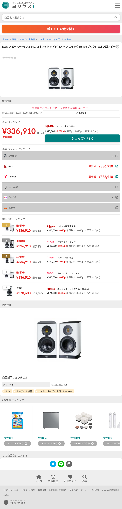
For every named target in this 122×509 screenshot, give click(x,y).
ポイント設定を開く (61, 29)
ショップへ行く (82, 138)
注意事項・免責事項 (57, 490)
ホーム (5, 39)
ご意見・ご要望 (28, 490)
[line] (61, 464)
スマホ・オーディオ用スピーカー (55, 391)
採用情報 (42, 490)
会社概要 (95, 490)
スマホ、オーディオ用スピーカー (54, 39)
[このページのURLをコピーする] (69, 464)
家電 (14, 39)
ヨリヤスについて (10, 490)
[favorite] (117, 46)
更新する (81, 112)
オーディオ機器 (27, 39)
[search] (116, 17)
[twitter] (53, 464)
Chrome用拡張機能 (110, 490)
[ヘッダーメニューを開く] (117, 6)
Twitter (6, 495)
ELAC (8, 391)
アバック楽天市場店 (65, 126)
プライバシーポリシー (78, 490)
